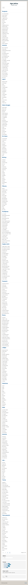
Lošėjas (4, 347)
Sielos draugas (6, 105)
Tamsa (4, 480)
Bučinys (4, 157)
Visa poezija (6, 563)
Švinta (4, 315)
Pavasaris (4, 281)
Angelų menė (5, 244)
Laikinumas (5, 565)
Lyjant (4, 79)
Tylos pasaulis (6, 515)
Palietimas (5, 383)
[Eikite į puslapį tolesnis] (8, 553)
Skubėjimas (5, 211)
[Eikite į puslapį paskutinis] (10, 553)
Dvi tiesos (4, 136)
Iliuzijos (5, 567)
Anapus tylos (6, 566)
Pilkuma (4, 186)
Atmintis (4, 45)
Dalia (3, 407)
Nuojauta (4, 11)
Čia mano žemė (6, 564)
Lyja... (3, 460)
